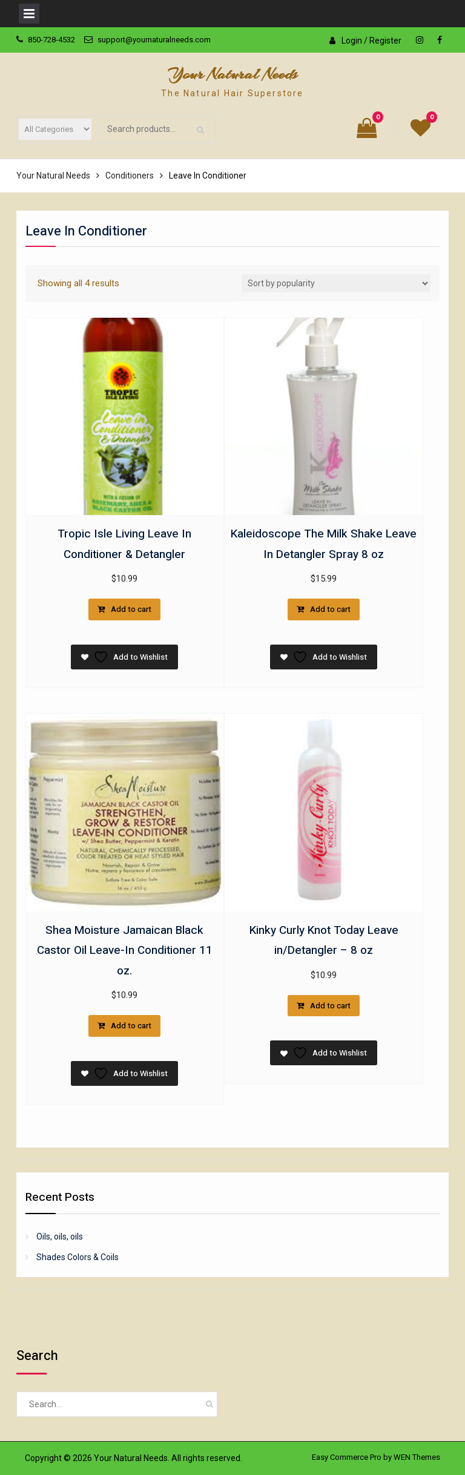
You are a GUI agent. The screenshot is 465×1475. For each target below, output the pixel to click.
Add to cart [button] (131, 609)
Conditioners (129, 175)
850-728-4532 (51, 39)
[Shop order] (336, 283)
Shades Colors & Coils (77, 1257)
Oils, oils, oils (59, 1236)
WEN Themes (417, 1457)
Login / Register (371, 40)
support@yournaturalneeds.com (154, 39)
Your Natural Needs (232, 74)
